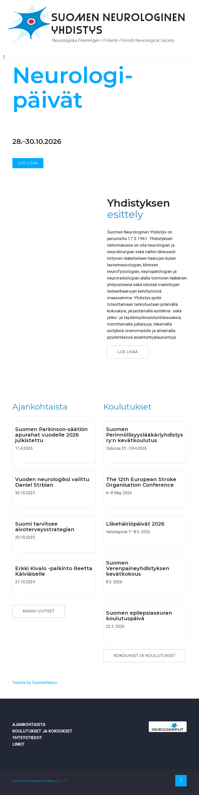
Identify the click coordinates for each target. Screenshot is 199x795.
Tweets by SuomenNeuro (34, 682)
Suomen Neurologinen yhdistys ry (35, 781)
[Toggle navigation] (4, 57)
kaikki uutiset (39, 611)
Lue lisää (28, 163)
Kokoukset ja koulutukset (144, 655)
